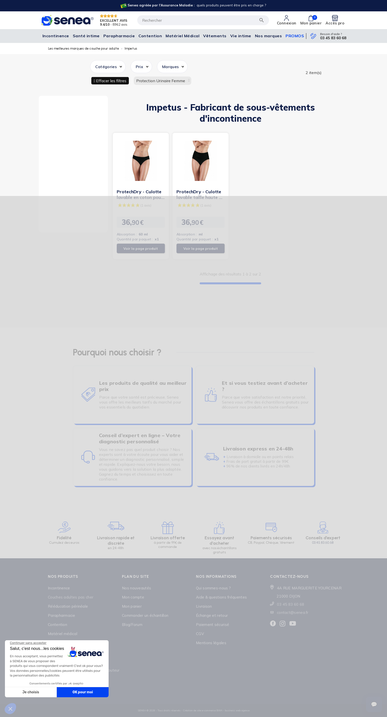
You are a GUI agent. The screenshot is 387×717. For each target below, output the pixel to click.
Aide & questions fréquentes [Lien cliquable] (221, 597)
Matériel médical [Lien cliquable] (62, 633)
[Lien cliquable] (193, 5)
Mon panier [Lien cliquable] (132, 606)
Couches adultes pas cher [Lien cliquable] (70, 597)
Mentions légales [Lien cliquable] (211, 642)
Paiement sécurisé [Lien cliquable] (212, 624)
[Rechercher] (203, 20)
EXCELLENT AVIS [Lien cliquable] (113, 20)
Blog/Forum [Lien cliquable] (132, 624)
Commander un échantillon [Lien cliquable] (145, 615)
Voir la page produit (140, 248)
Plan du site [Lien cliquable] (135, 576)
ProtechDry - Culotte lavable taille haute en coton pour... (200, 194)
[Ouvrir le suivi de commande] (374, 704)
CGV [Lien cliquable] (200, 633)
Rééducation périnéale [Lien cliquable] (68, 606)
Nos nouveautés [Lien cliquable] (136, 588)
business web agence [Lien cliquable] (237, 710)
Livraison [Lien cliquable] (204, 606)
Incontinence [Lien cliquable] (59, 588)
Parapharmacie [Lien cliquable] (61, 615)
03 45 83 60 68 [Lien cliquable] (333, 38)
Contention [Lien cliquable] (57, 624)
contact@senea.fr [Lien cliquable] (293, 612)
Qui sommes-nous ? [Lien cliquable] (213, 588)
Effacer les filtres (110, 80)
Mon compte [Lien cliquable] (133, 597)
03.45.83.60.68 (323, 543)
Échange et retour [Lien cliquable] (212, 615)
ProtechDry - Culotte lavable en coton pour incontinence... (140, 194)
